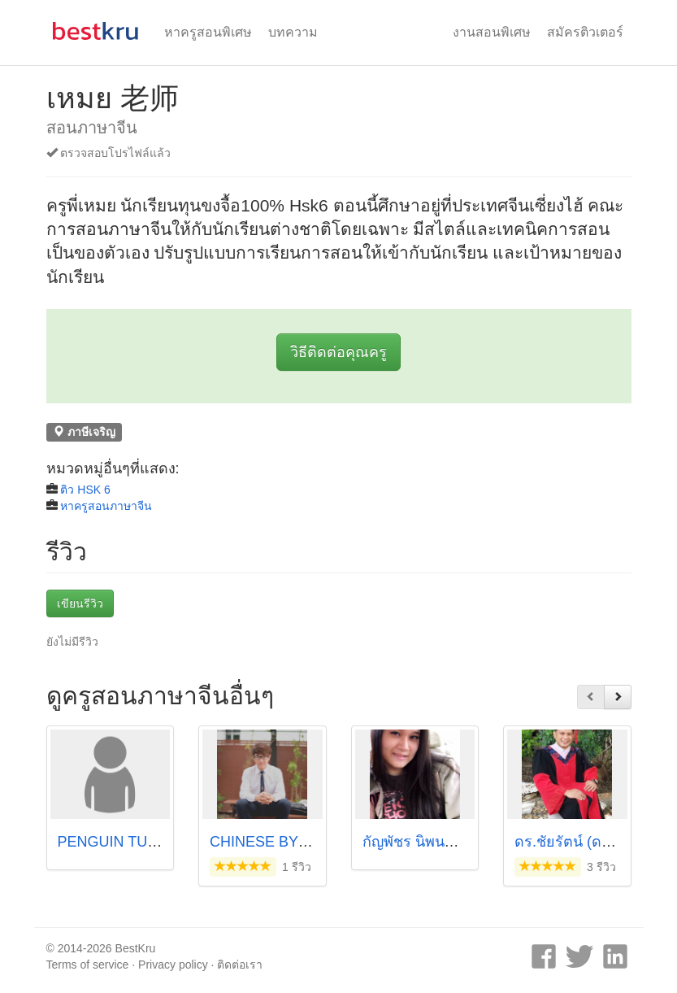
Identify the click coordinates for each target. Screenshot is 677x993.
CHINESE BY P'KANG (283, 842)
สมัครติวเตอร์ (585, 32)
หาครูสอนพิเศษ (208, 32)
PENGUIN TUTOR (118, 842)
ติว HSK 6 (85, 489)
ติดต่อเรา (240, 964)
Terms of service (87, 964)
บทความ (293, 32)
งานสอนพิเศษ (492, 32)
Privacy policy (173, 964)
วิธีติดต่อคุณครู (338, 352)
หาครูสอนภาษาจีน (106, 505)
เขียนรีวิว (80, 603)
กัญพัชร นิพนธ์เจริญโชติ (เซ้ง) (456, 842)
